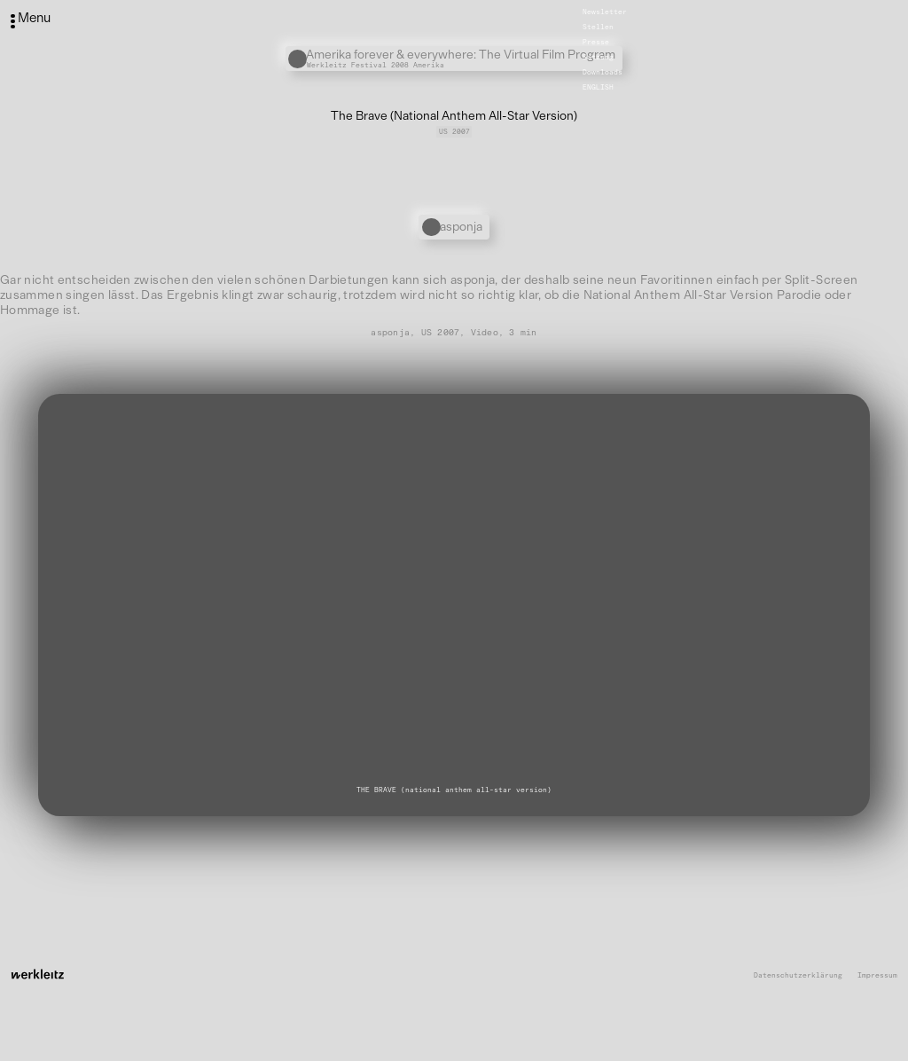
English (598, 87)
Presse (596, 41)
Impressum (877, 975)
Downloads (602, 71)
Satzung (598, 56)
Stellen (598, 26)
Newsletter (605, 11)
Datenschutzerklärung (798, 975)
